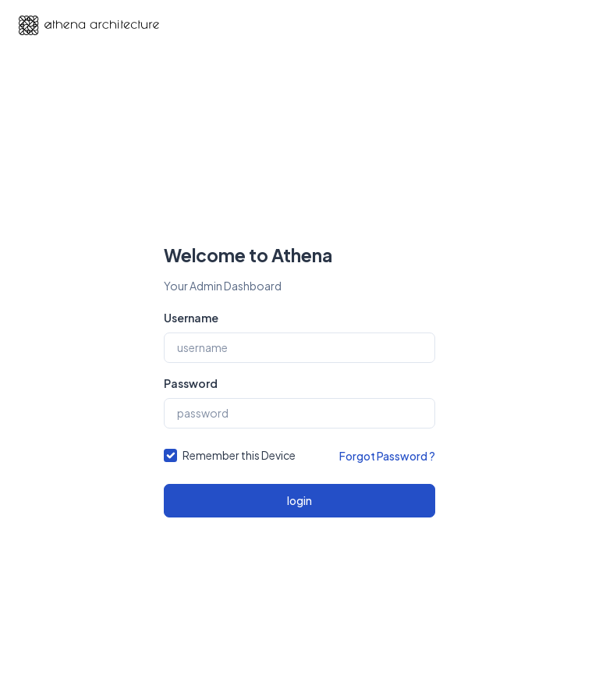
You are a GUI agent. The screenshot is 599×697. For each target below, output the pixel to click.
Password (191, 383)
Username (191, 318)
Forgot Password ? (387, 456)
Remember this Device (239, 455)
